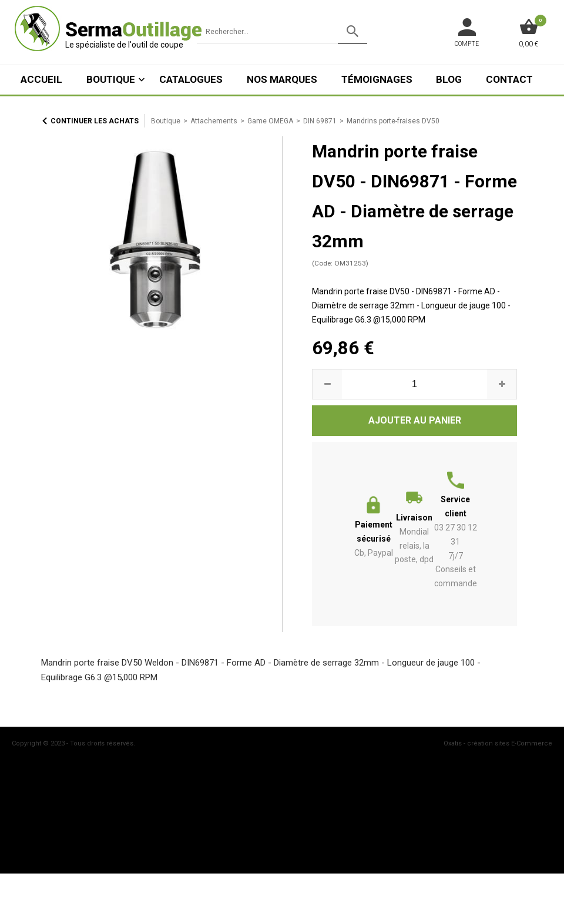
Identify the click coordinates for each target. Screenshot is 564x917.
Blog (449, 79)
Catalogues (191, 79)
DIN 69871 (320, 121)
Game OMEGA (270, 121)
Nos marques (282, 79)
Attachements (213, 121)
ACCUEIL (41, 79)
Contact (509, 79)
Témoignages (376, 79)
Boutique (110, 79)
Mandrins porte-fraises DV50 (393, 121)
